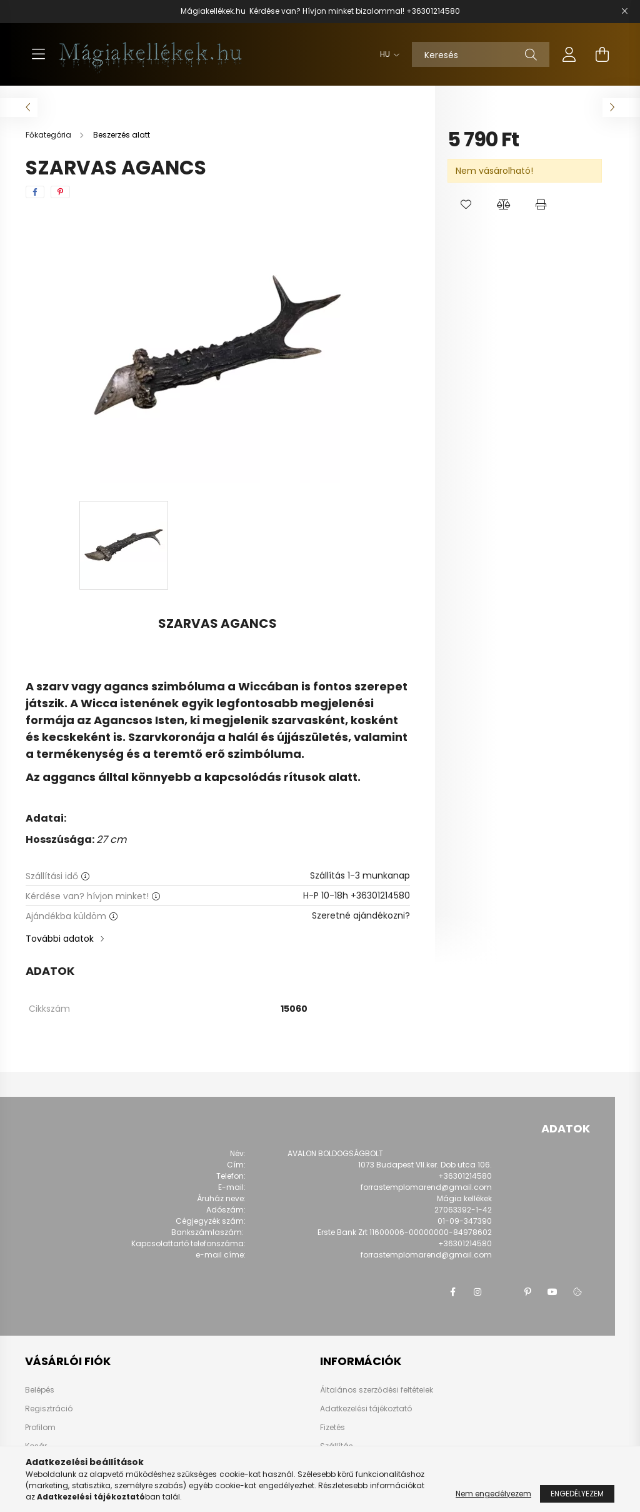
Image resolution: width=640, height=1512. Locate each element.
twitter (502, 1291)
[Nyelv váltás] (386, 54)
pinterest (527, 1291)
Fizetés (332, 1427)
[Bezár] (624, 11)
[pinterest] (60, 192)
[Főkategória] (49, 134)
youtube (552, 1291)
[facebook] (35, 192)
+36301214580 (433, 11)
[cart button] (601, 54)
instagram (477, 1291)
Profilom (40, 1427)
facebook (452, 1291)
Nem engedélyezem (493, 1493)
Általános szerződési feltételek (376, 1389)
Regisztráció (48, 1408)
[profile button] (569, 54)
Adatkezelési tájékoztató (366, 1408)
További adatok (60, 938)
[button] (466, 204)
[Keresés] (480, 54)
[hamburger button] (38, 54)
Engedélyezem (577, 1493)
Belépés (39, 1390)
